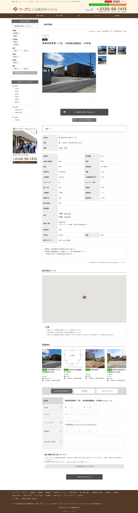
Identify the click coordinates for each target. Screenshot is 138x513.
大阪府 (16, 117)
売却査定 (108, 492)
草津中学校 (67, 217)
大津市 (17, 89)
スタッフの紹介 (39, 495)
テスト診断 (15, 498)
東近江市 (17, 102)
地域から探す (73, 492)
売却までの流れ (28, 495)
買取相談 (40, 492)
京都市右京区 (18, 112)
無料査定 (48, 492)
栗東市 (17, 94)
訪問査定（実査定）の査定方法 (29, 498)
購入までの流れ (16, 495)
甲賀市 (17, 97)
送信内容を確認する (84, 477)
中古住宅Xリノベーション (60, 492)
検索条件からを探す (97, 492)
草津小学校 (67, 213)
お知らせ (80, 495)
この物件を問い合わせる (84, 112)
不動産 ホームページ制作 (69, 511)
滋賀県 (16, 86)
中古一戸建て (59, 15)
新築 (61, 148)
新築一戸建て (40, 15)
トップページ (15, 492)
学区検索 (116, 492)
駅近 (66, 148)
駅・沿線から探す (84, 492)
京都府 (16, 107)
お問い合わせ (57, 495)
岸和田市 (17, 120)
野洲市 (17, 99)
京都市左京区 (18, 110)
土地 (78, 15)
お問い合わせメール (119, 4)
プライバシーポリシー (72, 462)
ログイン (117, 1)
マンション (98, 15)
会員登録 (109, 1)
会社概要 (116, 15)
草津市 (17, 91)
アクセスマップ (25, 162)
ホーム (21, 15)
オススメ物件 (66, 240)
